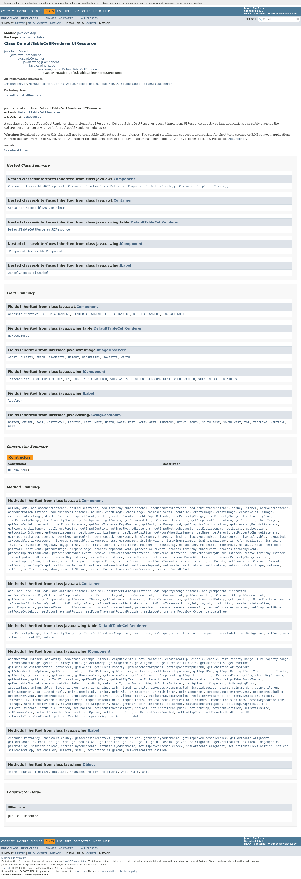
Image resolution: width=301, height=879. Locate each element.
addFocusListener (84, 508)
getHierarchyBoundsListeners (254, 524)
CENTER (27, 422)
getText (129, 742)
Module (22, 11)
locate (240, 603)
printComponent (191, 691)
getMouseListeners (60, 532)
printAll (119, 691)
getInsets (279, 671)
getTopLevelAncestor (155, 679)
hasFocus (165, 536)
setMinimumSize (20, 712)
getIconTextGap (83, 742)
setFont (141, 708)
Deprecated (82, 11)
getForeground (169, 524)
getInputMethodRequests (173, 528)
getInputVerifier (253, 671)
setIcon (282, 746)
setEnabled (82, 708)
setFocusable (64, 565)
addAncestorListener (25, 659)
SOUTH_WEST (232, 422)
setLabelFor (46, 750)
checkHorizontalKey (24, 738)
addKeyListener (244, 508)
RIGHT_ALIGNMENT (146, 314)
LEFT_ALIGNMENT (117, 314)
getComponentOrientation (211, 520)
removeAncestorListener (253, 695)
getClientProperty (109, 667)
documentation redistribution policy (119, 871)
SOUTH (194, 422)
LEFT (87, 422)
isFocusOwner (41, 540)
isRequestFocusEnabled (169, 687)
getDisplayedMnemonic (161, 738)
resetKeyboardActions (267, 700)
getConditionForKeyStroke (228, 667)
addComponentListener (48, 508)
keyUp (63, 545)
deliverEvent (94, 595)
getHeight (143, 671)
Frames (51, 18)
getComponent (196, 595)
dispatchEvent (82, 516)
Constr (42, 23)
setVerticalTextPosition (146, 750)
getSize (63, 536)
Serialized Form (16, 150)
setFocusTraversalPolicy (62, 611)
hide (147, 683)
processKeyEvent (21, 695)
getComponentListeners (169, 520)
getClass (59, 771)
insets (284, 599)
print (104, 691)
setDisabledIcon (44, 746)
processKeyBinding (268, 691)
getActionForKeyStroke (61, 663)
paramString (18, 746)
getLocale (234, 528)
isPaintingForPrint (72, 687)
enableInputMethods (152, 516)
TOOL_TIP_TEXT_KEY (48, 379)
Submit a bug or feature (13, 858)
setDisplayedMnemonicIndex (161, 746)
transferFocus (100, 569)
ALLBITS (26, 357)
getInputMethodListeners (130, 528)
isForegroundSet (123, 540)
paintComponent (20, 691)
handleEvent (144, 536)
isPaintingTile (135, 687)
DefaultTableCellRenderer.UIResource (39, 229)
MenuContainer (40, 83)
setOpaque (92, 712)
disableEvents (56, 516)
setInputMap (199, 708)
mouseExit (208, 545)
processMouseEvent (53, 695)
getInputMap (203, 671)
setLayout (152, 611)
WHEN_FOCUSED (184, 379)
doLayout (115, 595)
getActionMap (94, 663)
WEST (11, 426)
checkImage (114, 512)
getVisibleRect (69, 683)
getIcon (62, 742)
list (75, 545)
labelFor (15, 400)
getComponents (53, 599)
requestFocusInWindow (159, 561)
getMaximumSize (87, 675)
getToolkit (82, 536)
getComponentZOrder (84, 599)
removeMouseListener (106, 557)
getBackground (90, 520)
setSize (14, 569)
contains (183, 512)
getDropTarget (266, 520)
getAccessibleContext (92, 738)
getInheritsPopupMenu (172, 671)
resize (186, 561)
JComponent (131, 244)
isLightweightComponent (205, 683)
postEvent (34, 549)
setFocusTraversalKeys (112, 708)
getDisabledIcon (127, 738)
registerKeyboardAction (168, 695)
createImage (203, 512)
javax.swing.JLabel (42, 65)
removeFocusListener (169, 553)
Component (124, 179)
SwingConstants (128, 83)
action (13, 508)
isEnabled (277, 536)
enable (103, 516)
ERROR (40, 357)
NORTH (109, 422)
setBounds (217, 561)
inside (181, 536)
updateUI (33, 637)
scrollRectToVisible (40, 704)
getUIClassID (161, 742)
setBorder (175, 704)
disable (197, 659)
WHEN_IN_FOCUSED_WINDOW (217, 379)
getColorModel (135, 520)
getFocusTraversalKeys (162, 599)
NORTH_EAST (126, 422)
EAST (39, 422)
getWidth (93, 683)
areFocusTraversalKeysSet (29, 595)
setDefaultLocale (22, 708)
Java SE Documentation (75, 861)
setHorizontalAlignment (205, 746)
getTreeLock (104, 536)
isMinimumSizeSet (212, 540)
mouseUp (245, 545)
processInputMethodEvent (28, 553)
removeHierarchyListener (264, 553)
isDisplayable (253, 536)
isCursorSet (229, 536)
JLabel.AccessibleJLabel (28, 272)
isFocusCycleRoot (47, 603)
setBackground (252, 633)
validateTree (216, 611)
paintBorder (241, 687)
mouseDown (148, 545)
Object (89, 765)
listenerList (18, 379)
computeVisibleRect (128, 659)
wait (124, 771)
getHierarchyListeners (26, 528)
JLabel (125, 266)
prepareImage (55, 549)
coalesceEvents (159, 512)
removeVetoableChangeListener (57, 700)
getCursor (243, 520)
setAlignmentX (97, 704)
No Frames (66, 18)
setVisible (71, 716)
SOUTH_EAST (210, 422)
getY (117, 683)
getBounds (113, 520)
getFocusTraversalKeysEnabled (114, 524)
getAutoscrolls (212, 663)
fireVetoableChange (24, 663)
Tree (68, 11)
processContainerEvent (112, 607)
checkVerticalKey (57, 738)
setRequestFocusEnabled (154, 712)
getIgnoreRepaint (63, 528)
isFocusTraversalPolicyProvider (122, 603)
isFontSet (99, 540)
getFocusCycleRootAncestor (30, 524)
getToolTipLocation (63, 679)
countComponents (67, 595)
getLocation (255, 528)
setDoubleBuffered (55, 708)
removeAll (196, 607)
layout (205, 603)
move (258, 545)
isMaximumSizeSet (181, 540)
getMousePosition (137, 532)
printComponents (78, 607)
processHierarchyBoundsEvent (192, 549)
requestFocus (103, 561)
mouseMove (228, 545)
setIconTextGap (20, 750)
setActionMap (71, 704)
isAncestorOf (18, 603)
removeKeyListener (71, 557)
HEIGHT (73, 357)
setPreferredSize (117, 712)
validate (50, 637)
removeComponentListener (128, 553)
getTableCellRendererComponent (104, 633)
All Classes (89, 18)
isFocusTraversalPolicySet (175, 603)
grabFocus (132, 683)
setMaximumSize (256, 708)
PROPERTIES (91, 357)
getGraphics (121, 671)
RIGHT (181, 422)
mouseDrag (168, 545)
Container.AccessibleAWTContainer (36, 207)
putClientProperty (130, 695)
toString (78, 569)
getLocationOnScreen (25, 532)
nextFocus (273, 545)
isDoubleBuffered (168, 683)
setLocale (171, 565)
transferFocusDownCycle (182, 611)
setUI (245, 712)
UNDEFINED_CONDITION (90, 379)
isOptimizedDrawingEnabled (30, 687)
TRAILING (260, 422)
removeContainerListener (227, 607)
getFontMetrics (96, 671)
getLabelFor (109, 742)
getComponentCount (23, 599)
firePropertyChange (188, 516)
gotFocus (124, 536)
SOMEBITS (110, 357)
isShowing (273, 540)
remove (99, 553)
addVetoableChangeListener (87, 659)
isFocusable (18, 540)
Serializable (64, 83)
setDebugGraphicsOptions (247, 704)
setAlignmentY (123, 704)
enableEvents (122, 516)
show (43, 569)
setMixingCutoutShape (246, 565)
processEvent (145, 607)
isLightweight (151, 540)
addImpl (97, 591)
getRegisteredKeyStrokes (262, 675)
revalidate (228, 633)
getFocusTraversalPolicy (204, 599)
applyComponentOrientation (224, 591)
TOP (247, 422)
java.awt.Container (30, 58)
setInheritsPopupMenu (168, 708)
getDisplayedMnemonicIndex (204, 738)
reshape (14, 704)
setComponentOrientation (268, 561)
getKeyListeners (210, 528)
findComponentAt (139, 595)
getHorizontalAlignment (249, 738)
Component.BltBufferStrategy (152, 186)
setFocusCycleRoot (23, 611)
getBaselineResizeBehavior (30, 667)
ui (68, 379)
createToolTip (176, 659)
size (64, 569)
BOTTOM (13, 422)
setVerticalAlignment (105, 750)
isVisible (32, 545)
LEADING (74, 422)
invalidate (142, 633)
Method (55, 23)
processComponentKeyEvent (228, 691)
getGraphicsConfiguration (205, 524)
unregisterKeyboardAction (105, 716)
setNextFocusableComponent (58, 712)
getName (203, 532)
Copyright (6, 868)
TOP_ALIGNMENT (174, 314)
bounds (96, 512)
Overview (8, 11)
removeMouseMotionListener (148, 557)
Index (97, 11)
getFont (148, 524)
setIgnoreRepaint (145, 565)
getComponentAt (223, 595)
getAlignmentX (119, 663)
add (24, 508)
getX (106, 683)
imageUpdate (268, 742)
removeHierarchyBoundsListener (215, 553)
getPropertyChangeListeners (255, 532)
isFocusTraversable (72, 540)
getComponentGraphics (145, 667)
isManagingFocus (241, 683)
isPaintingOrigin (105, 687)
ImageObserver (15, 83)
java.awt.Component (25, 55)
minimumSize (259, 603)
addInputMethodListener (209, 508)
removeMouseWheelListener (195, 557)
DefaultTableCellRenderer (23, 95)
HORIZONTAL (55, 422)
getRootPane (18, 679)
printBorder (139, 691)
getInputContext (93, 528)
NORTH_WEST (147, 422)
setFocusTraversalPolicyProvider (113, 611)
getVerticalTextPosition (234, 742)
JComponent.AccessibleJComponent (35, 251)
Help (106, 11)
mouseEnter (188, 545)
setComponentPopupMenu (204, 704)
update (135, 716)
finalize (41, 771)
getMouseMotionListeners (99, 532)
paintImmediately (50, 691)
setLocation (192, 565)
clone (12, 771)
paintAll (15, 549)
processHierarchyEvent (238, 549)
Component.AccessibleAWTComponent (36, 186)
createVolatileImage (255, 512)
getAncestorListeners (179, 663)
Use (59, 11)
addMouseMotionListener (27, 512)
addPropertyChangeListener (129, 591)
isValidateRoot (203, 687)
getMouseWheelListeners (173, 532)
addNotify (53, 659)
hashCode (77, 771)
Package (36, 11)
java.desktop (26, 33)
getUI (143, 742)
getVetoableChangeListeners (31, 683)
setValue (15, 637)
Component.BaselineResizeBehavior (96, 186)
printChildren (164, 691)
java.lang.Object (16, 51)
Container (123, 201)
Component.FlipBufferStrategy (203, 186)
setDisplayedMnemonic (78, 746)
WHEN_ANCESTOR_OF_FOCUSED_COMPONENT (140, 379)
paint (224, 687)
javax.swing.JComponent (41, 62)
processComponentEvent (112, 549)
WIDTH (125, 357)
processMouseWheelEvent (71, 553)
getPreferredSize (225, 675)
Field (31, 23)
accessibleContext (23, 314)
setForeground (278, 633)
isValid (14, 545)
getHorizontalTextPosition (30, 742)
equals (25, 771)
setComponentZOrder (267, 607)
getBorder (64, 667)
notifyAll (109, 771)
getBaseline (238, 663)
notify (92, 771)
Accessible (85, 83)
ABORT (12, 357)
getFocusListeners (71, 524)
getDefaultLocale (66, 671)
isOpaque (161, 633)
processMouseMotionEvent (91, 695)
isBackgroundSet (203, 536)
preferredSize (49, 607)
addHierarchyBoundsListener (124, 508)
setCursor (16, 565)
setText (65, 750)
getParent (220, 532)
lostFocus (129, 545)
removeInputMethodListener (30, 557)
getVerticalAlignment (193, 742)
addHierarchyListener (168, 508)
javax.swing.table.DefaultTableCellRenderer (67, 69)
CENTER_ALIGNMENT (87, 314)
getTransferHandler (191, 679)
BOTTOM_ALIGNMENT (56, 314)
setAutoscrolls (151, 704)
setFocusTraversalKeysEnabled (103, 565)
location (110, 545)
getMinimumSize (115, 675)
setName (273, 565)
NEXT (98, 422)
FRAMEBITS (57, 357)
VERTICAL (278, 422)
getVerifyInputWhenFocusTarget (236, 679)
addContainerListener (70, 591)
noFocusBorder (19, 335)
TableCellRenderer (157, 83)
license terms (80, 871)
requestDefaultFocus (102, 700)
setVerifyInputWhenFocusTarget (33, 716)
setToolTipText (189, 712)
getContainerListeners (121, 599)
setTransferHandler (221, 712)
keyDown (49, 545)
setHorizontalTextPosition (250, 746)
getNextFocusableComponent (153, 675)
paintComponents (21, 607)
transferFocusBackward (134, 569)
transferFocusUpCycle (173, 569)
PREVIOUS (167, 422)
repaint (67, 561)
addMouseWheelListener (68, 512)
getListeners (38, 675)
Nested (20, 23)
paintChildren (266, 687)
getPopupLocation (193, 675)
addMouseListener (274, 508)
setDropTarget (39, 565)
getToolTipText (94, 679)
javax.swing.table (31, 37)
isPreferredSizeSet (246, 540)
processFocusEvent (150, 549)
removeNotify (18, 700)
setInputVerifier (227, 708)
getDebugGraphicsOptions (28, 671)
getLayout (236, 599)
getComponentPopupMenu (185, 667)
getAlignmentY (146, 663)
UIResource (105, 83)
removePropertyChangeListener (244, 557)
